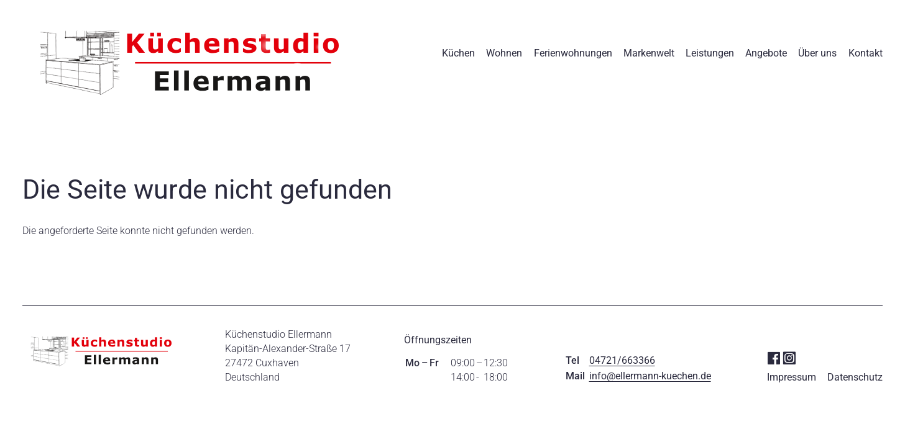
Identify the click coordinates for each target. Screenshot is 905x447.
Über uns (817, 53)
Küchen (458, 53)
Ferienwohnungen (573, 53)
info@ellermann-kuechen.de (650, 376)
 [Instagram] (789, 357)
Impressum (791, 377)
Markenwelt (648, 53)
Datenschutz (855, 377)
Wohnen (504, 53)
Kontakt (865, 53)
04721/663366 (622, 360)
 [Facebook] (773, 357)
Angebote (766, 53)
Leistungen (710, 53)
